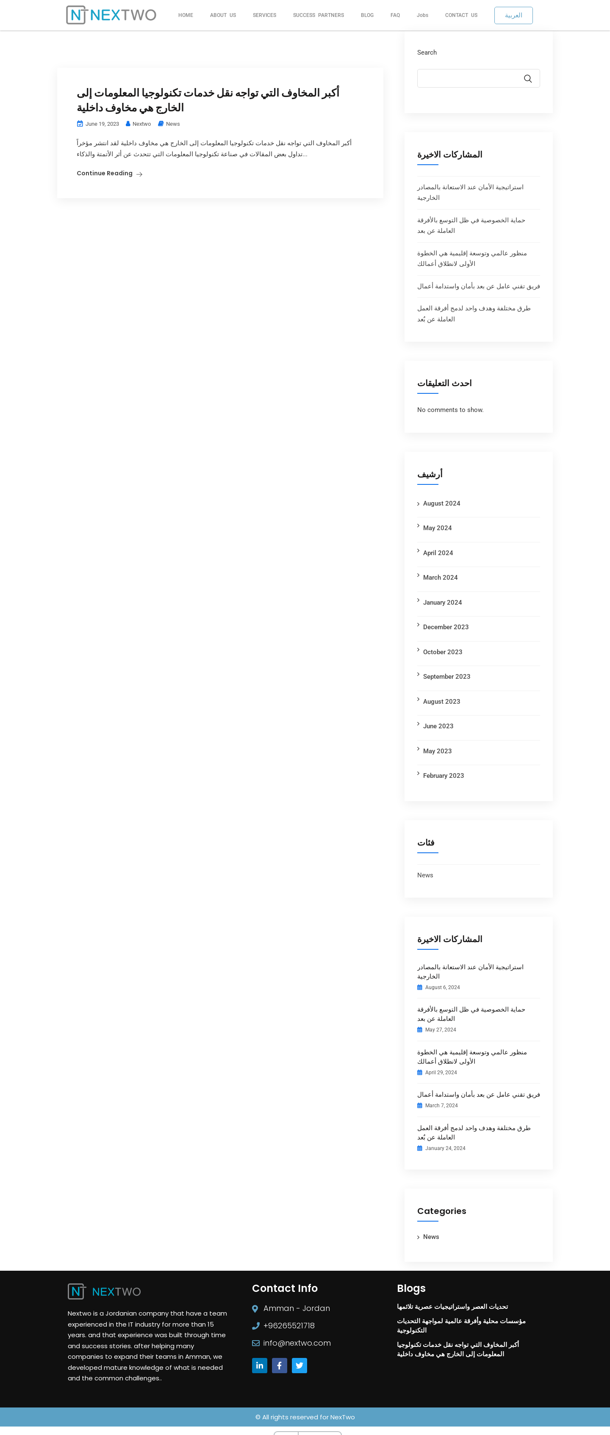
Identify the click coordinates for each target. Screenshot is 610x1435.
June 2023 (438, 726)
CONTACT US (461, 15)
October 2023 (443, 652)
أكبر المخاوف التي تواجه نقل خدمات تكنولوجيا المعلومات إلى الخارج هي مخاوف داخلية (213, 63)
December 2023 (446, 627)
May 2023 (437, 751)
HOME (185, 15)
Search (427, 52)
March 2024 (440, 577)
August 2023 (441, 701)
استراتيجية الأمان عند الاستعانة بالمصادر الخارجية (470, 971)
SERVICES (264, 15)
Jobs (422, 15)
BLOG (367, 15)
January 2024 (442, 602)
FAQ (395, 15)
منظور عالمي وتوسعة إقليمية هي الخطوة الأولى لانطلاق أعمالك (472, 1056)
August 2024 (441, 503)
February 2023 (443, 776)
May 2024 (437, 528)
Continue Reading (105, 136)
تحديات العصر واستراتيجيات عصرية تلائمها (452, 1306)
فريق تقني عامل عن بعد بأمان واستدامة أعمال (478, 286)
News (173, 86)
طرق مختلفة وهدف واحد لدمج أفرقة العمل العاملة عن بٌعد (474, 1132)
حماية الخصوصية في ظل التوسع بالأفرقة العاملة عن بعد (471, 1014)
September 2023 (447, 676)
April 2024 (438, 553)
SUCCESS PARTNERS (318, 15)
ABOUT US (223, 15)
